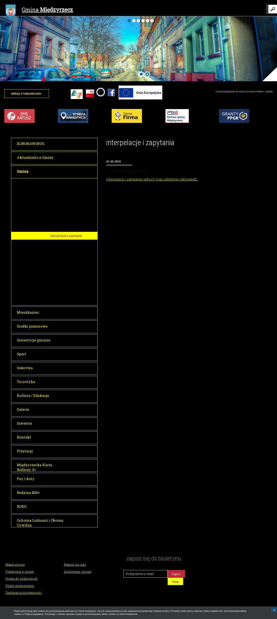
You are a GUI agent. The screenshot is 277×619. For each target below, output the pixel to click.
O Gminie (55, 262)
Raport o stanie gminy (65, 301)
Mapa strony (15, 564)
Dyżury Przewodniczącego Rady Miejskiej (72, 245)
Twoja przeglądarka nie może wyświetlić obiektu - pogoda (244, 91)
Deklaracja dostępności (23, 592)
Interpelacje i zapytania (66, 235)
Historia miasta (60, 270)
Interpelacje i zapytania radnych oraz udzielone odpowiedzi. (152, 179)
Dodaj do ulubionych (21, 578)
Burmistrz (56, 182)
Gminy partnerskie (63, 286)
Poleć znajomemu (19, 585)
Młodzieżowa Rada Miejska (68, 254)
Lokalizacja (58, 278)
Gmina (39, 10)
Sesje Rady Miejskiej (64, 198)
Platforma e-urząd (19, 571)
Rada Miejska (58, 190)
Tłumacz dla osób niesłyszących (72, 293)
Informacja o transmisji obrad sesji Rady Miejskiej (70, 218)
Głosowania (58, 228)
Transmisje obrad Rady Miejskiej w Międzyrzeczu (72, 207)
